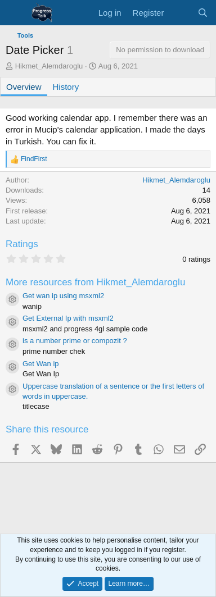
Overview (24, 87)
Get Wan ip (40, 363)
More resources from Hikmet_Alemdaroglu (95, 282)
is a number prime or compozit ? (74, 340)
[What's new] (180, 12)
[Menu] (15, 13)
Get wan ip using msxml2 (63, 295)
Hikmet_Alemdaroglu (49, 66)
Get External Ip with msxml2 (68, 318)
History (66, 87)
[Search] (203, 12)
